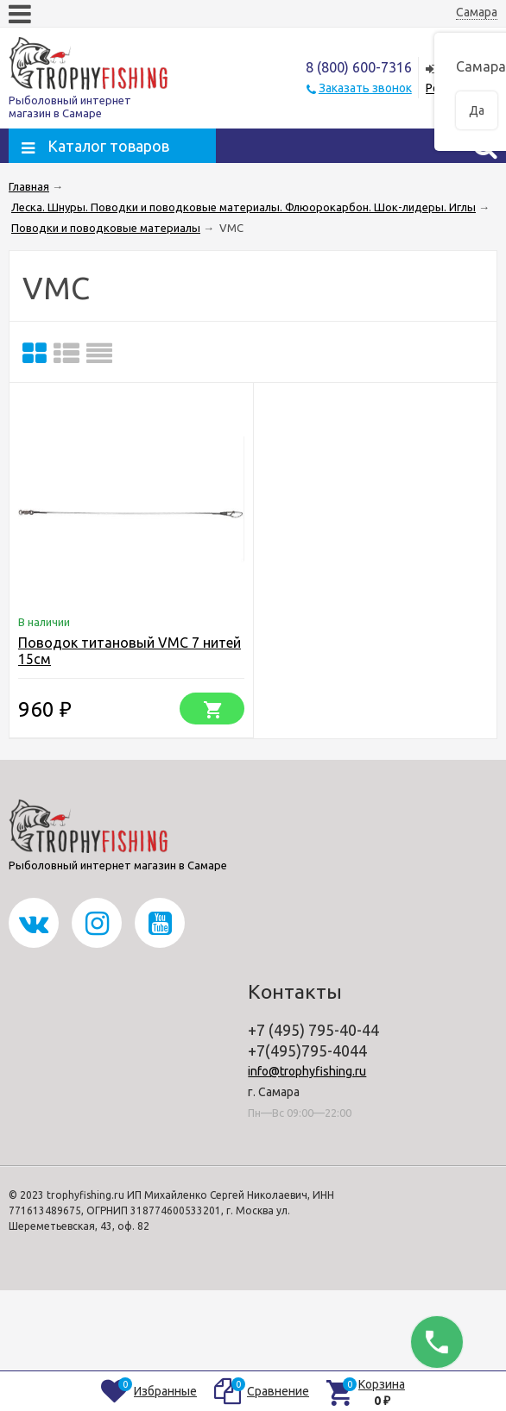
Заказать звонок (365, 88)
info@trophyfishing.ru (307, 1071)
